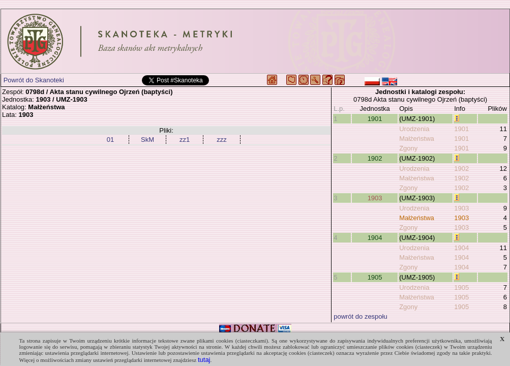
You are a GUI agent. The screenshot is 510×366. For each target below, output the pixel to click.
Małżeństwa (416, 138)
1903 (375, 198)
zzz (222, 139)
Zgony (408, 148)
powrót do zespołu (360, 316)
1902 (375, 158)
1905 (375, 277)
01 (110, 139)
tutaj (204, 359)
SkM (147, 139)
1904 (375, 237)
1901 (375, 119)
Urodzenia (414, 129)
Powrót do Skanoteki (34, 80)
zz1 (184, 139)
